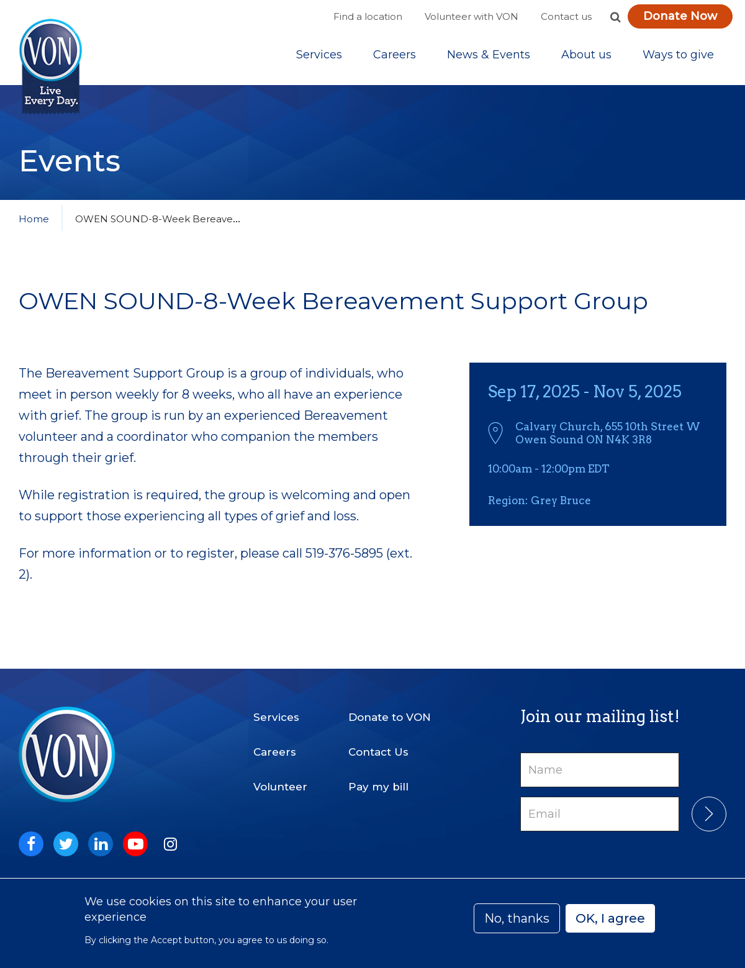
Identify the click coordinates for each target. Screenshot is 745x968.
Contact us (566, 16)
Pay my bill (378, 785)
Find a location (367, 16)
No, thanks (516, 918)
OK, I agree (610, 918)
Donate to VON (389, 716)
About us (586, 55)
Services (319, 55)
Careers (394, 55)
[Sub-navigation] (319, 55)
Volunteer (280, 785)
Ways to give (678, 55)
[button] (615, 16)
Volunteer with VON (471, 16)
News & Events (488, 55)
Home (34, 220)
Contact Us (378, 750)
